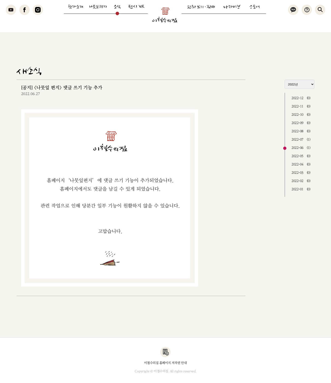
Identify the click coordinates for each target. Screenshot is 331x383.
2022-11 (300, 106)
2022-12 (300, 98)
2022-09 (300, 123)
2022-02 (300, 181)
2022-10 (300, 114)
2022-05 (300, 156)
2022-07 (300, 139)
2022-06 (300, 148)
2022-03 (300, 172)
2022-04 (300, 164)
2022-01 (300, 189)
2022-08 (300, 131)
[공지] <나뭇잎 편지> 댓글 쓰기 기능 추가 (61, 87)
